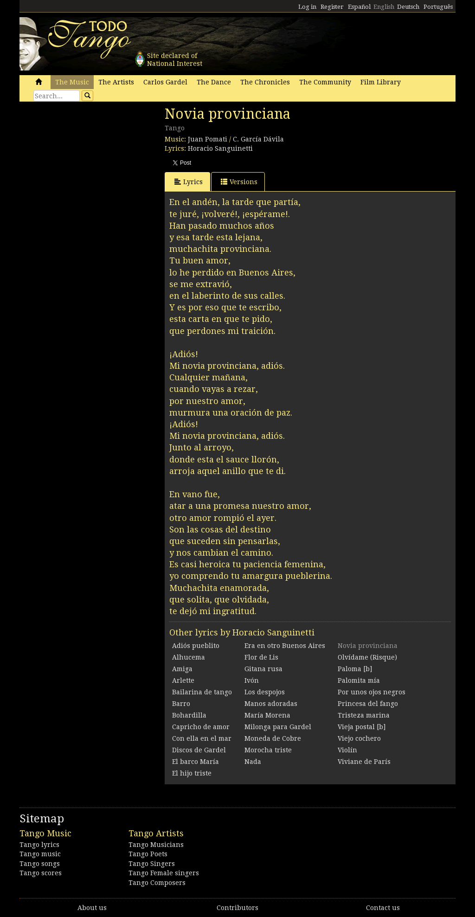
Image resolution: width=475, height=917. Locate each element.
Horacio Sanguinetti (220, 148)
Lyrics (188, 182)
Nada (252, 761)
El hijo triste (192, 773)
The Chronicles (265, 82)
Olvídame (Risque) (367, 657)
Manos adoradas (270, 703)
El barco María (195, 761)
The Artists (116, 82)
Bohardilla (189, 715)
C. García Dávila (258, 139)
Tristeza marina (364, 715)
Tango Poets (147, 854)
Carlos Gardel (165, 82)
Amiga (182, 669)
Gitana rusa (263, 669)
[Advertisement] (89, 169)
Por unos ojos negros (371, 692)
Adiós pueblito (195, 645)
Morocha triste (268, 750)
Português (438, 6)
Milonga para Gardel (277, 727)
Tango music (40, 854)
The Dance (214, 82)
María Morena (267, 715)
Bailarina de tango (202, 692)
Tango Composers (157, 882)
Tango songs (39, 863)
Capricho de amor (201, 727)
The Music (72, 82)
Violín (347, 750)
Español (359, 6)
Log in (307, 6)
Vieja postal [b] (361, 727)
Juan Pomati (207, 139)
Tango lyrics (39, 844)
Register (332, 6)
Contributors (237, 907)
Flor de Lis (261, 657)
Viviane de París (364, 761)
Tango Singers (151, 863)
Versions (239, 182)
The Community (325, 82)
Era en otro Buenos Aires (284, 645)
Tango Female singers (163, 873)
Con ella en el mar (201, 738)
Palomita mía (359, 680)
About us (92, 907)
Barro (181, 703)
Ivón (251, 680)
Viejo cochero (359, 738)
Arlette (183, 680)
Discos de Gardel (199, 750)
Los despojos (264, 692)
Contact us (383, 907)
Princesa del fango (368, 703)
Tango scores (40, 873)
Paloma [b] (355, 669)
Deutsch (408, 6)
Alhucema (188, 657)
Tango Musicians (156, 844)
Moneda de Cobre (272, 738)
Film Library (380, 82)
